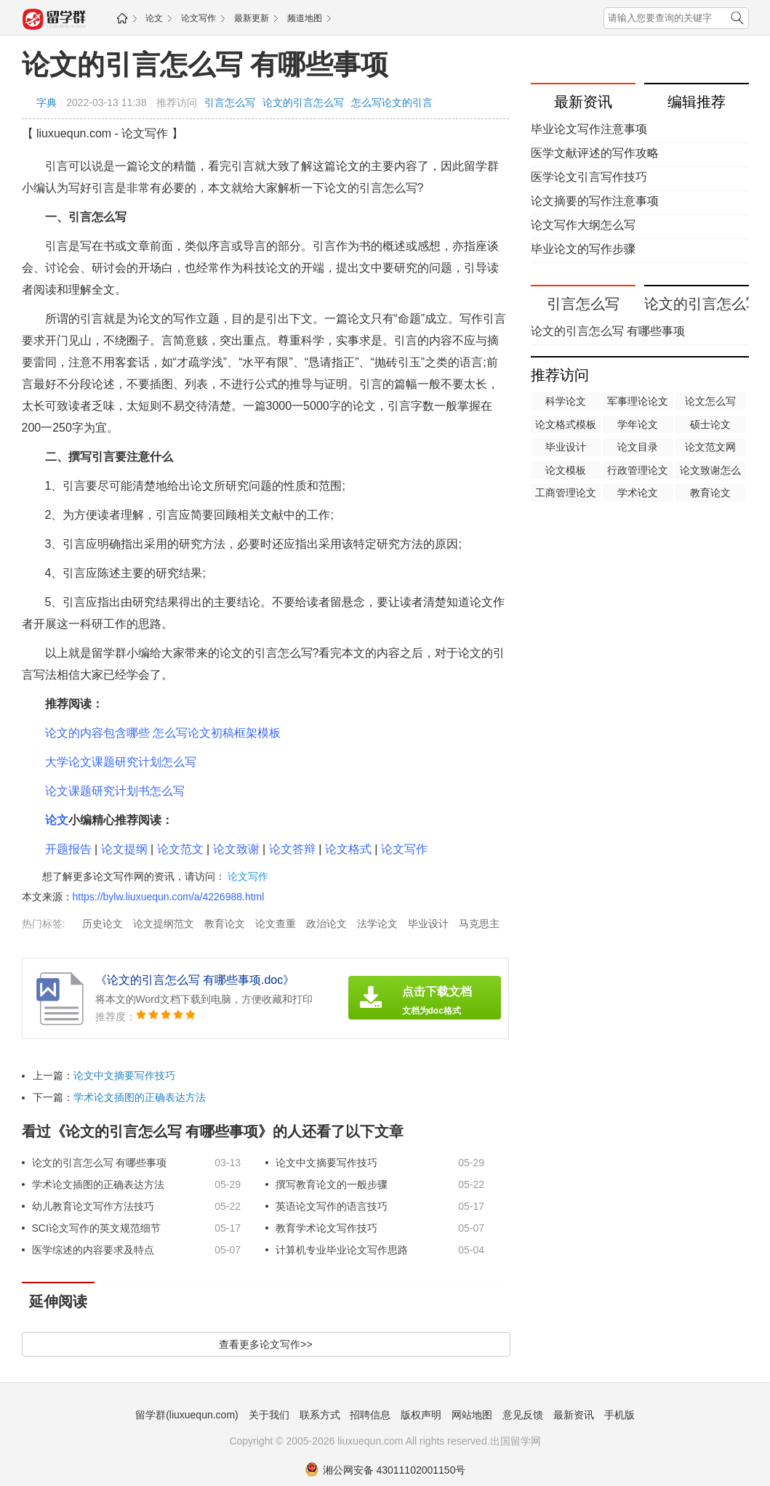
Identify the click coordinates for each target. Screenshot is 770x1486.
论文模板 (565, 470)
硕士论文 (710, 424)
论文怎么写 (710, 401)
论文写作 (198, 18)
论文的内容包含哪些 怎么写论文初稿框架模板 (163, 733)
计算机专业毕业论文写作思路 (342, 1250)
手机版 (619, 1415)
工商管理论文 (565, 492)
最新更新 (251, 18)
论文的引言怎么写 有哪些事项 (205, 64)
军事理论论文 (637, 401)
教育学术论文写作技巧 (326, 1228)
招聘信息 (370, 1415)
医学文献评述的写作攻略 (595, 153)
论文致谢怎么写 (710, 471)
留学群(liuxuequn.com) (186, 1415)
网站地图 (472, 1415)
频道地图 (304, 18)
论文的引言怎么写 (303, 102)
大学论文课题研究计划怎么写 (120, 762)
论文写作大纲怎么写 (583, 225)
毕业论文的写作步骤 (583, 249)
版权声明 (421, 1415)
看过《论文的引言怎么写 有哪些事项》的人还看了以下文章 (213, 1131)
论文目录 (637, 447)
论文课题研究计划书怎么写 (115, 791)
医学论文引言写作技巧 (589, 177)
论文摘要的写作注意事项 (595, 201)
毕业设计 (428, 923)
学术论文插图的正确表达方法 (139, 1097)
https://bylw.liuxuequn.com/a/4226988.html (169, 896)
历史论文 (102, 923)
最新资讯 (573, 1415)
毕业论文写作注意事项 (589, 129)
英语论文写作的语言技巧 (332, 1206)
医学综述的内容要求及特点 (93, 1250)
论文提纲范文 (163, 923)
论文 (154, 18)
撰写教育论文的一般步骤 (332, 1184)
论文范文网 (710, 447)
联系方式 (320, 1415)
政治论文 (326, 923)
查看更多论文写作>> (265, 1344)
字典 (46, 102)
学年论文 (637, 424)
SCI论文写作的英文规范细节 (96, 1228)
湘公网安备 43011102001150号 (385, 1470)
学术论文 (637, 492)
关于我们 (269, 1415)
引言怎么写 (229, 102)
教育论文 (224, 923)
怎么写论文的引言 (392, 102)
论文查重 (275, 923)
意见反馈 (522, 1415)
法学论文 (377, 923)
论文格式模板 (565, 424)
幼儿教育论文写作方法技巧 (93, 1206)
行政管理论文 (637, 470)
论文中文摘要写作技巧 (124, 1075)
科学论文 (565, 401)
